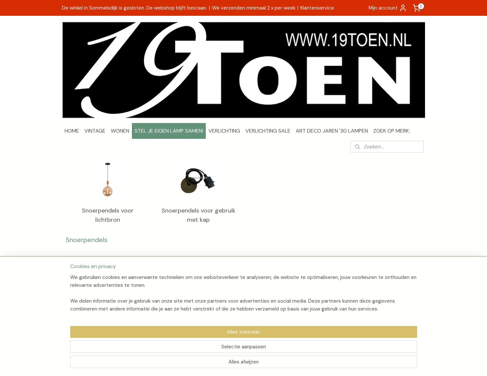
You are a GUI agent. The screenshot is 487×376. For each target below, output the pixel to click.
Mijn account (388, 8)
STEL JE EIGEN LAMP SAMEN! (169, 130)
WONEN (120, 130)
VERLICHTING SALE (267, 130)
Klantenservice (317, 8)
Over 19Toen (78, 285)
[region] (200, 348)
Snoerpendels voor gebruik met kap (198, 215)
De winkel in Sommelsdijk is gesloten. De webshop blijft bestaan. (134, 8)
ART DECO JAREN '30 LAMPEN (332, 130)
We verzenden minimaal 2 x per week (253, 8)
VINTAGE (95, 130)
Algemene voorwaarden (91, 299)
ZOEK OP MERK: (391, 130)
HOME (72, 130)
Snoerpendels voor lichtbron (108, 215)
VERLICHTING (224, 130)
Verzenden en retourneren (93, 292)
